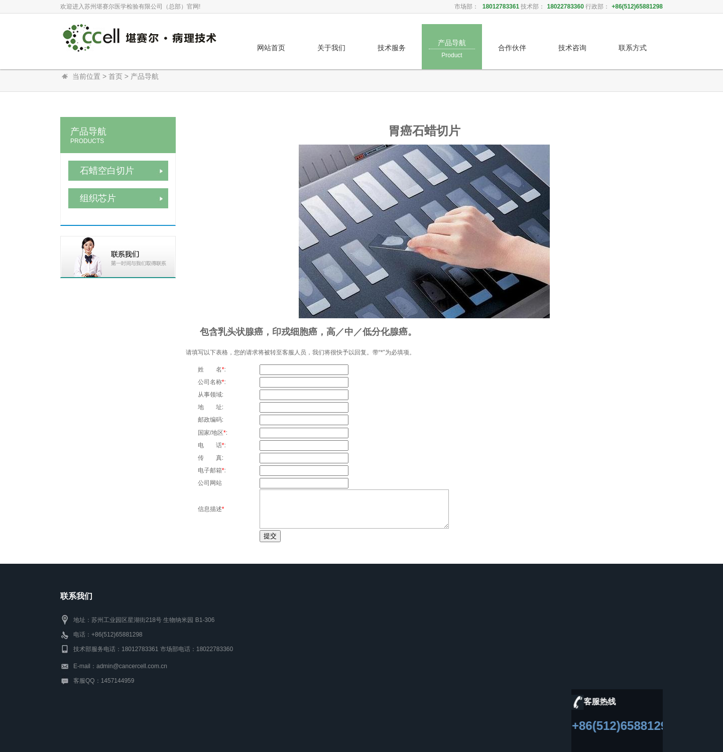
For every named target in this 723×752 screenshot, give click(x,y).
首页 (115, 76)
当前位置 (86, 76)
